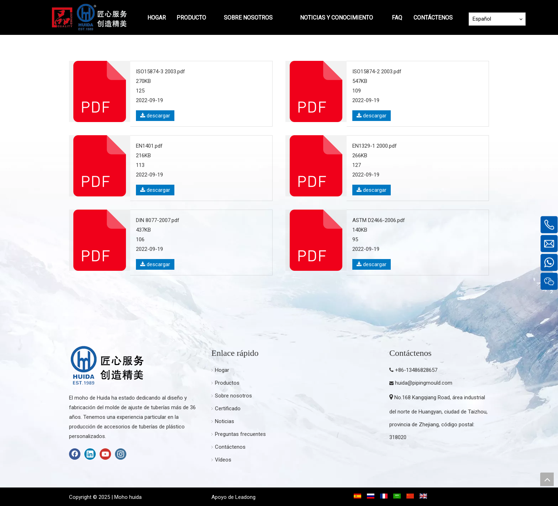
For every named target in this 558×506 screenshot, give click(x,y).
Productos (227, 383)
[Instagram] (120, 454)
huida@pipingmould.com (423, 383)
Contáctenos (230, 447)
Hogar (222, 370)
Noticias (224, 421)
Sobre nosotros (233, 395)
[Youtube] (105, 454)
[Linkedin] (90, 454)
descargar (155, 115)
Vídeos (223, 460)
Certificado (228, 408)
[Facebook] (74, 454)
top (547, 479)
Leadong (245, 497)
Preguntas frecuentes (240, 434)
